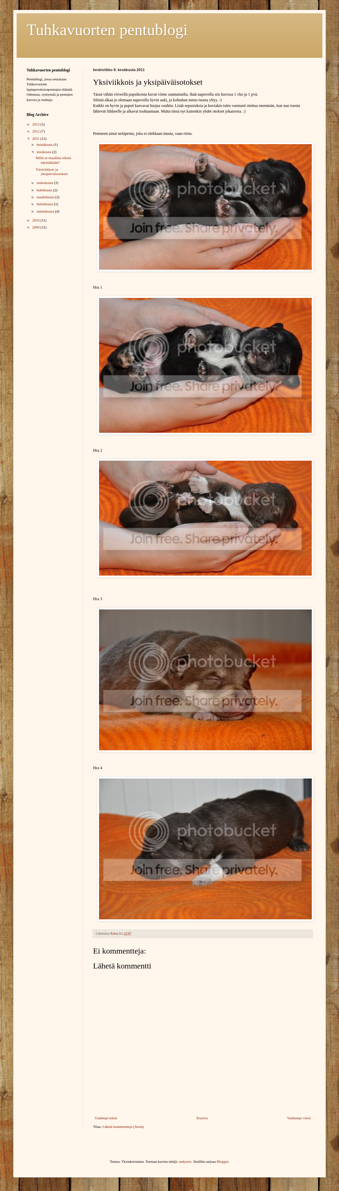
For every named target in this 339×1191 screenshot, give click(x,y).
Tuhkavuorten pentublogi (107, 30)
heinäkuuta (45, 144)
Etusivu (202, 1118)
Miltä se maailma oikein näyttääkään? (53, 160)
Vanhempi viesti (299, 1118)
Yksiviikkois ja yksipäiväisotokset (51, 171)
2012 (36, 131)
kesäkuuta (44, 152)
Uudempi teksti (106, 1118)
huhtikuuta (45, 190)
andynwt (185, 1161)
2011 (36, 138)
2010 (36, 220)
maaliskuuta (46, 197)
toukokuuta (45, 183)
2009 (36, 227)
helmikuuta (45, 204)
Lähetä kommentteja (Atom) (123, 1127)
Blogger (222, 1161)
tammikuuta (46, 211)
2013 (36, 124)
